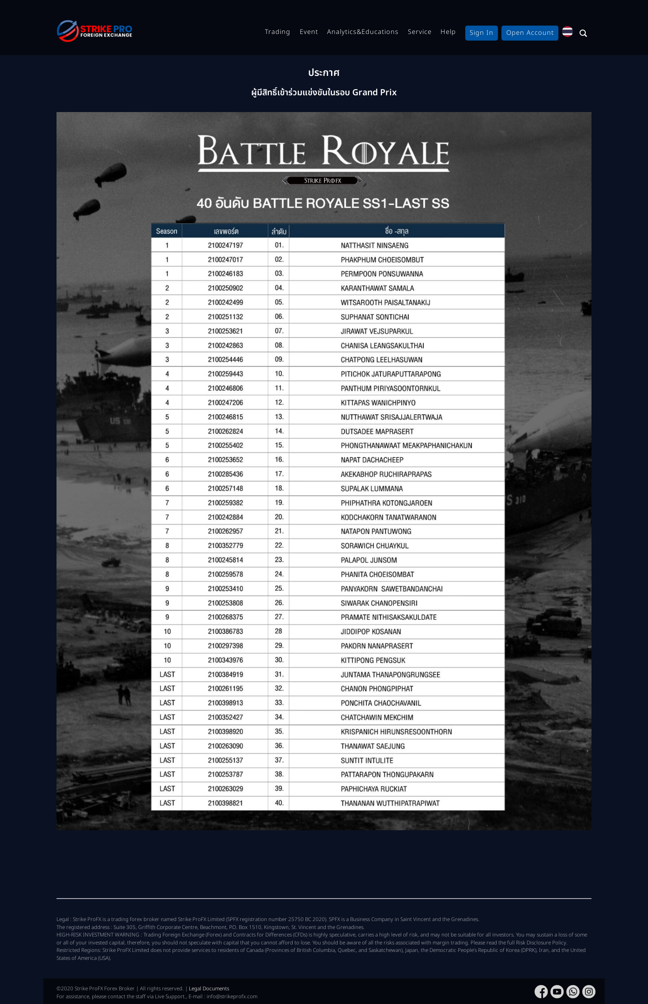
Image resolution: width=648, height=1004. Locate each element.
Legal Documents (209, 989)
